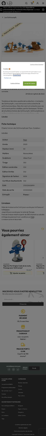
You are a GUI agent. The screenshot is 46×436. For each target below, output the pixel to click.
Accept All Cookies (30, 83)
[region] (23, 75)
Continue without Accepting (36, 64)
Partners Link (7, 78)
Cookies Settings (15, 83)
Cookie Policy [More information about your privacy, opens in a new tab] (16, 75)
